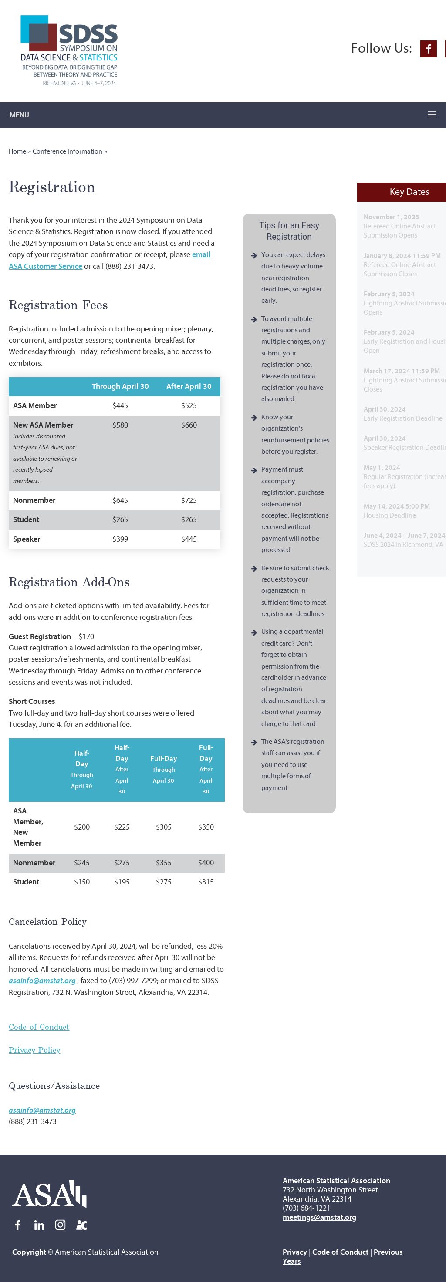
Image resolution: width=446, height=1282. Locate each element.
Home (17, 151)
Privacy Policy (34, 1049)
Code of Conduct (39, 1026)
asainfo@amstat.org (42, 1110)
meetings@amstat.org (319, 1217)
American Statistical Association (336, 1180)
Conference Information (67, 151)
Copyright (29, 1252)
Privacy (295, 1252)
